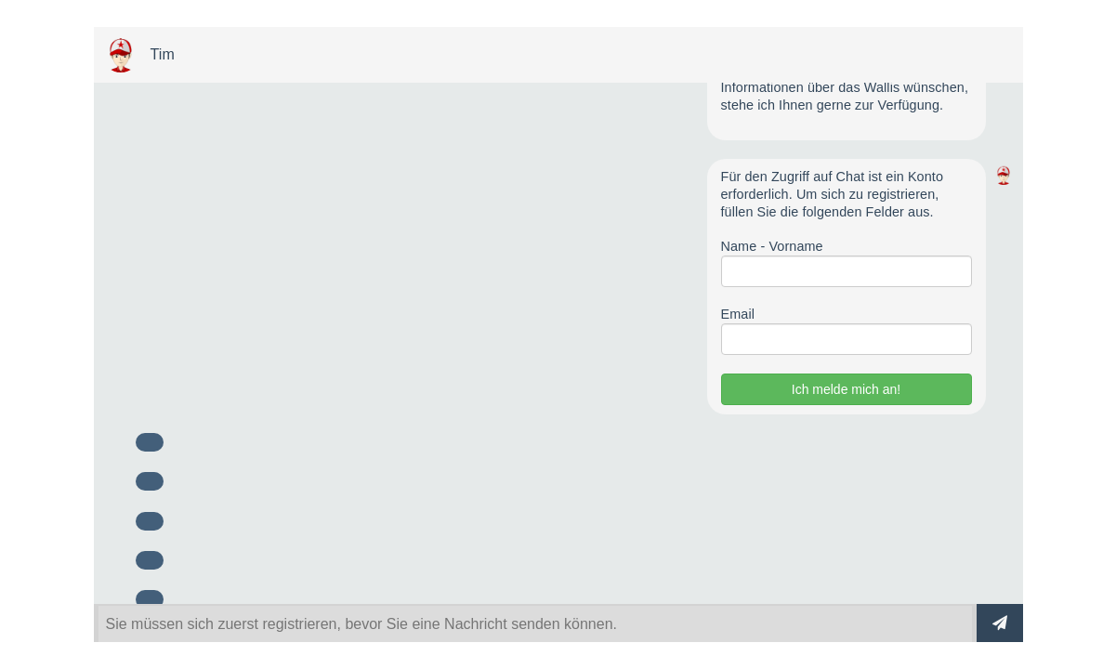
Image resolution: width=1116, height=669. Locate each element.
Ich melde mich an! (846, 389)
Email (738, 314)
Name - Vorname (772, 246)
